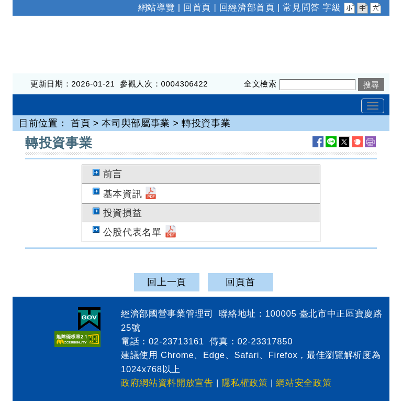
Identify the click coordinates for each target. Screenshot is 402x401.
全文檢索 (260, 83)
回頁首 (240, 282)
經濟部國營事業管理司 (61, 22)
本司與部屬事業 (136, 123)
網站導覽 (156, 8)
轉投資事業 (206, 123)
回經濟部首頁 (247, 8)
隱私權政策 (244, 383)
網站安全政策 (303, 383)
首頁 (80, 123)
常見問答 (301, 8)
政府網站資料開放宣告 (167, 383)
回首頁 (197, 8)
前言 (112, 174)
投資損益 (122, 213)
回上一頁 (166, 282)
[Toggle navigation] (372, 106)
